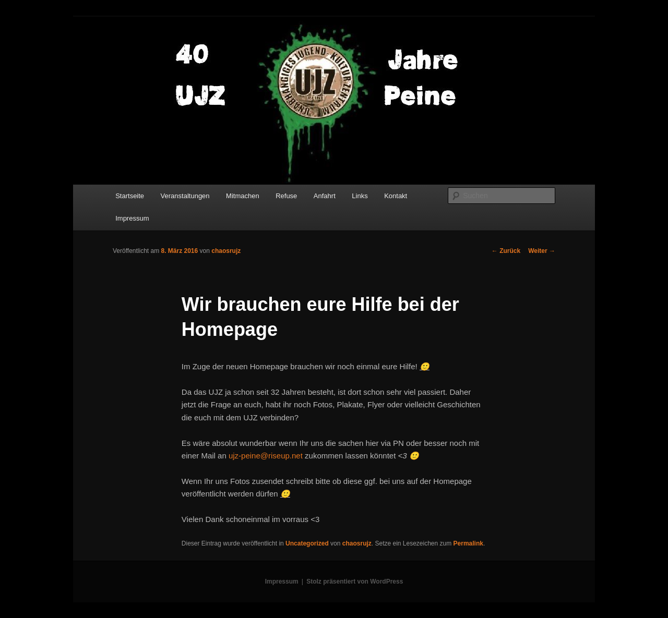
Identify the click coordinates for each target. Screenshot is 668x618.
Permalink (468, 543)
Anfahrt (325, 196)
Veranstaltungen (185, 196)
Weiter (541, 251)
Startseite (129, 196)
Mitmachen (242, 196)
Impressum (132, 218)
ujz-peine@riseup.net (266, 455)
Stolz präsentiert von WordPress (354, 581)
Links (359, 196)
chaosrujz (226, 251)
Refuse (286, 196)
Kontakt (395, 196)
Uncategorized (307, 543)
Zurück (506, 251)
